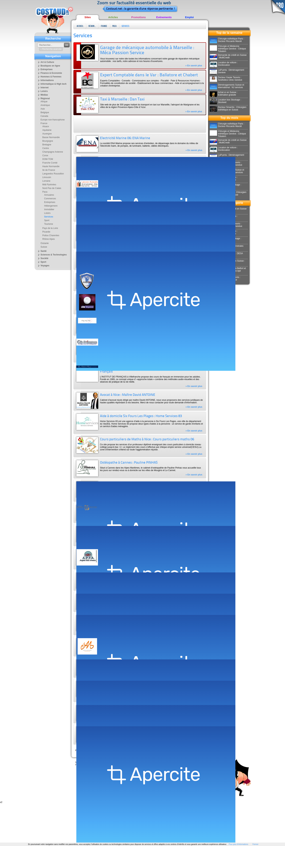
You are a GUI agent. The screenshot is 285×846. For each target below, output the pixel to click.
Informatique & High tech (54, 84)
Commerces (50, 198)
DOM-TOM (47, 159)
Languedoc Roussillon (53, 173)
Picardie (46, 232)
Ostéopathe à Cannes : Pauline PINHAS (129, 463)
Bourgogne (47, 141)
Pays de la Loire (50, 228)
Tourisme (48, 224)
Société (44, 258)
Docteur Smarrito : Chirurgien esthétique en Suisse (228, 108)
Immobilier (49, 209)
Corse (45, 155)
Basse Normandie (51, 137)
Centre (45, 148)
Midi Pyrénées (49, 184)
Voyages (45, 265)
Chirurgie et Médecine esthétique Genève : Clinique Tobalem (228, 49)
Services (125, 26)
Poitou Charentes (50, 235)
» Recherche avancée (51, 49)
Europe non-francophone (53, 119)
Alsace (45, 126)
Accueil (80, 26)
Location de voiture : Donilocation (224, 63)
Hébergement (50, 206)
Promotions (138, 17)
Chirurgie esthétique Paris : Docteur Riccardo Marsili (227, 40)
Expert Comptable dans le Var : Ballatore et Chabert (149, 75)
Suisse (44, 247)
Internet (45, 87)
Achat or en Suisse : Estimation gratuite (223, 93)
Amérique (45, 105)
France (104, 26)
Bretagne (46, 144)
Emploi (189, 17)
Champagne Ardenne (52, 152)
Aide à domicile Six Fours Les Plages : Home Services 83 (141, 416)
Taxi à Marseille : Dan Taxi (122, 99)
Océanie (45, 243)
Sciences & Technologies (54, 254)
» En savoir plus (193, 65)
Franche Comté (49, 162)
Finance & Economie (51, 73)
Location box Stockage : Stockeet (225, 101)
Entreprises (47, 69)
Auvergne (47, 133)
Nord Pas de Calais (51, 188)
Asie (43, 109)
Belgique (45, 112)
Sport (46, 220)
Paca (114, 26)
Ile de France (48, 170)
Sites (88, 17)
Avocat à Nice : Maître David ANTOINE (127, 395)
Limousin (46, 177)
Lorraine (46, 181)
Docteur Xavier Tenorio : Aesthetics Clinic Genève (226, 78)
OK (66, 45)
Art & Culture (47, 62)
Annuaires (49, 195)
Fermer (255, 844)
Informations (47, 80)
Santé (44, 251)
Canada (44, 116)
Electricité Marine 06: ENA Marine (125, 138)
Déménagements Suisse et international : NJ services (227, 86)
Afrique (44, 101)
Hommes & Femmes (51, 76)
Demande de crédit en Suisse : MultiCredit (228, 56)
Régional (92, 26)
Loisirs (44, 91)
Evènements (164, 17)
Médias (44, 95)
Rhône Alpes (48, 239)
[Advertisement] (140, 124)
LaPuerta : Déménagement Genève (227, 71)
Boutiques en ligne (50, 65)
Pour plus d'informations (238, 844)
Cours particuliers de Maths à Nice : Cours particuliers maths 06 (147, 439)
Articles (113, 17)
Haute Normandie (50, 166)
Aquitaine (46, 130)
